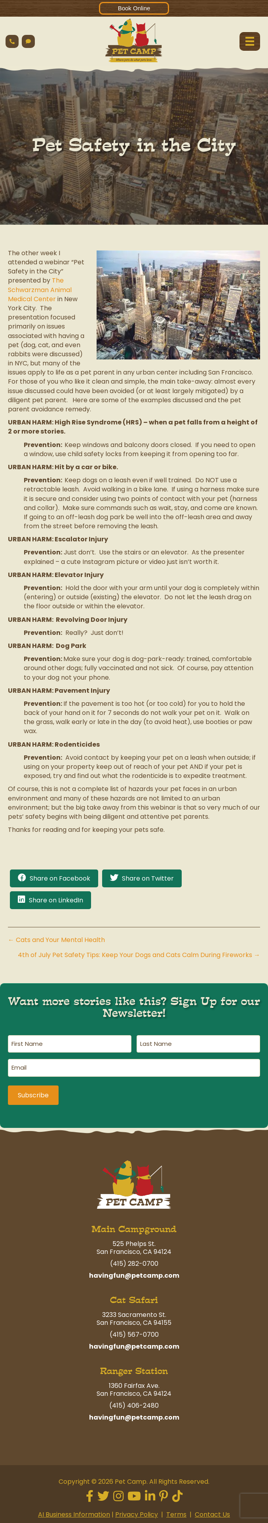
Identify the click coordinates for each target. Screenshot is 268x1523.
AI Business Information (74, 1510)
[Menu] (249, 41)
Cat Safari (134, 1296)
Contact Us (212, 1510)
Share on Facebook (60, 878)
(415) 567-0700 (134, 1330)
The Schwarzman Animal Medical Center (40, 289)
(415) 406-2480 (134, 1401)
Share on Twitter (148, 878)
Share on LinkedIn (56, 900)
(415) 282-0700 (134, 1259)
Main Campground (134, 1225)
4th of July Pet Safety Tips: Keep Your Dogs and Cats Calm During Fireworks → (139, 954)
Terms (176, 1510)
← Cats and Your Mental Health (56, 939)
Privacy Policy (136, 1510)
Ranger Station (134, 1367)
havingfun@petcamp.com (134, 1271)
